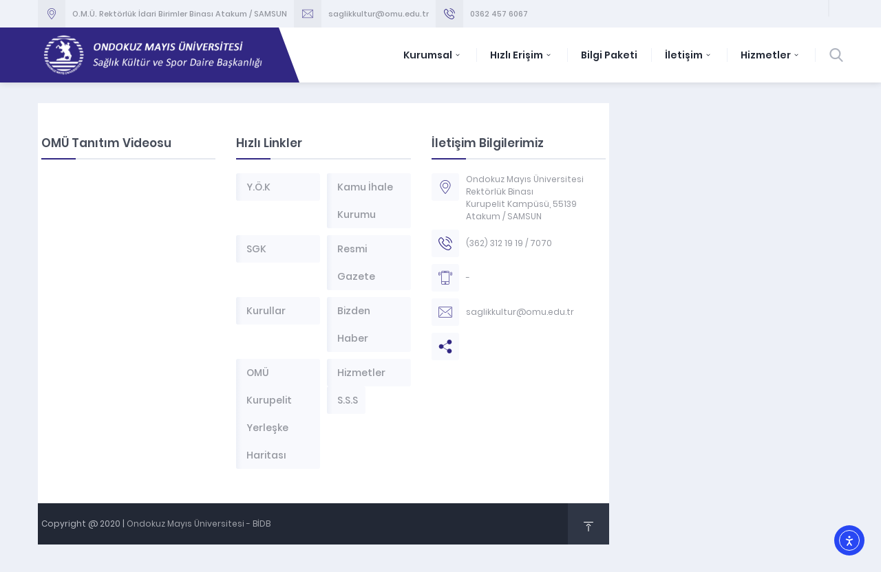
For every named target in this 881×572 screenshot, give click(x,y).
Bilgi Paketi (609, 55)
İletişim (689, 55)
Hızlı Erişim (521, 55)
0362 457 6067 (499, 13)
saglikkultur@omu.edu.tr (378, 13)
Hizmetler (771, 55)
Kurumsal (433, 55)
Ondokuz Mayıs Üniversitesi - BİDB (198, 523)
